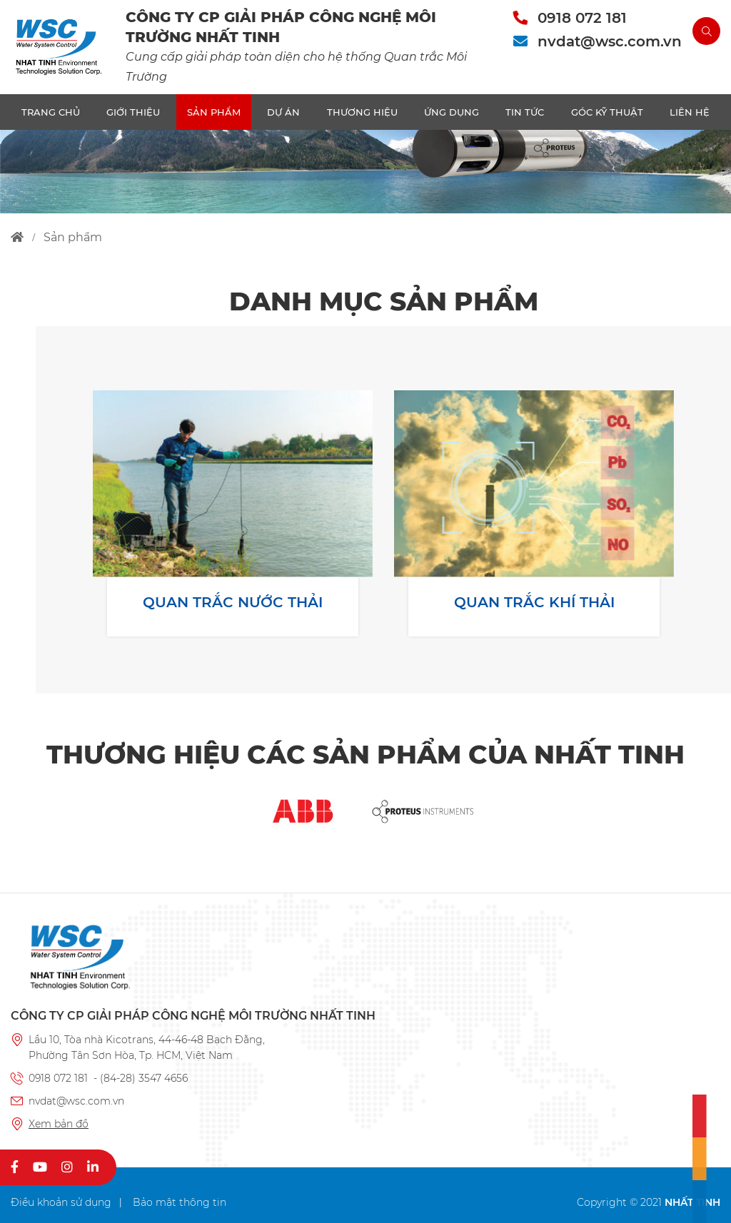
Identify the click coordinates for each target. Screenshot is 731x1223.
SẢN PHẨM (214, 112)
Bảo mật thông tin (179, 1202)
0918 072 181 (582, 17)
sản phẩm (73, 237)
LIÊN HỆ (690, 112)
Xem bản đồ (59, 1123)
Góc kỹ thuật (607, 112)
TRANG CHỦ (50, 112)
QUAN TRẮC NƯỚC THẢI (233, 602)
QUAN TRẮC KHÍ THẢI (534, 602)
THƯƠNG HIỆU (362, 112)
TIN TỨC (524, 112)
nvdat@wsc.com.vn (610, 41)
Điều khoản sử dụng (61, 1202)
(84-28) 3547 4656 (144, 1078)
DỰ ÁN (283, 112)
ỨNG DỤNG (451, 112)
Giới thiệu (133, 112)
